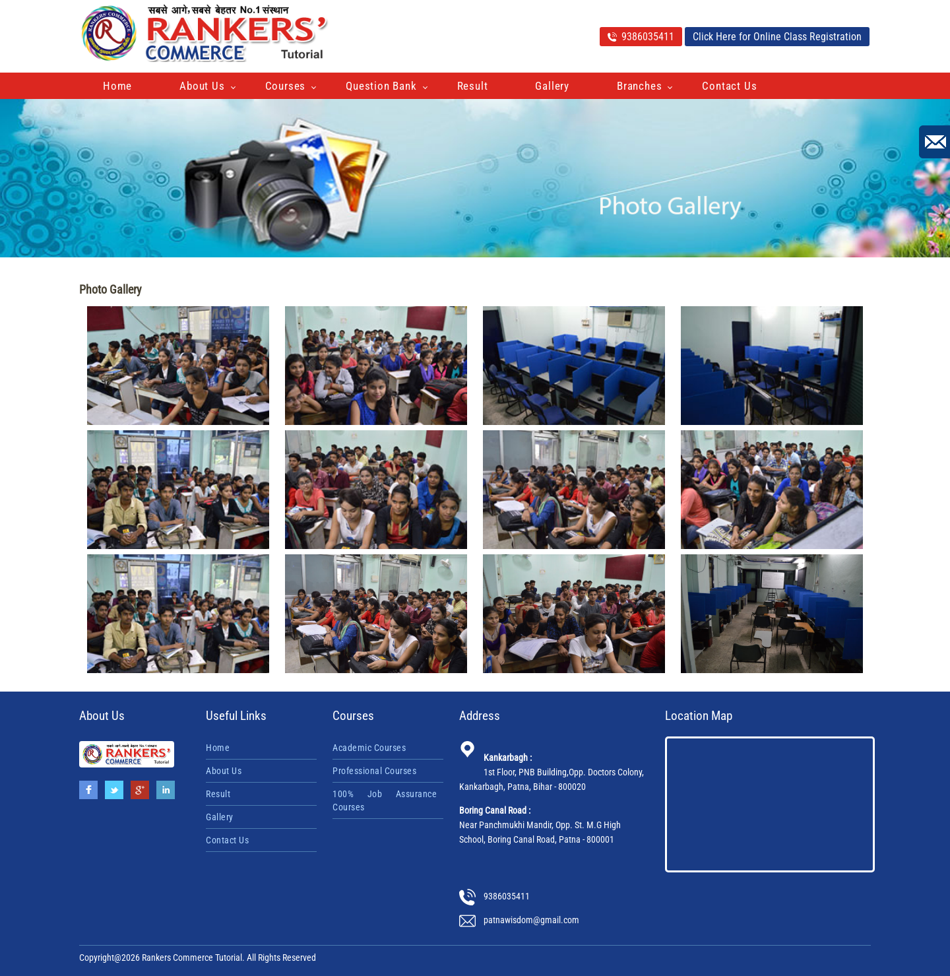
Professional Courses (374, 770)
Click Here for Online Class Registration (777, 36)
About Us (201, 85)
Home (117, 85)
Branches (639, 85)
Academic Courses (369, 747)
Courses (285, 85)
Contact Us (729, 85)
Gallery (552, 85)
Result (472, 85)
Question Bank (381, 85)
